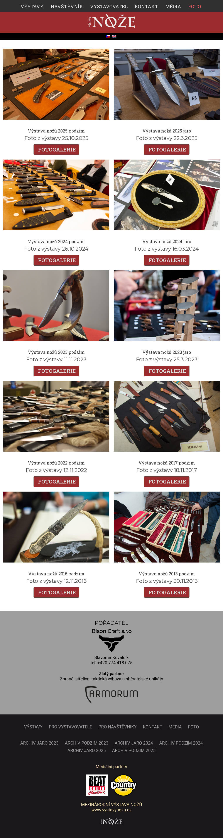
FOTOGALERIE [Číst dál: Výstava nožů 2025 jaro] (166, 149)
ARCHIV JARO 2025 (87, 750)
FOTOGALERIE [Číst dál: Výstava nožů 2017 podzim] (166, 481)
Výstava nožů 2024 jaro (166, 241)
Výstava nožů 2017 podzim (167, 463)
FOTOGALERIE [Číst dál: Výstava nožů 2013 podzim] (166, 592)
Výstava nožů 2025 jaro (166, 131)
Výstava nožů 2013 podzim (167, 573)
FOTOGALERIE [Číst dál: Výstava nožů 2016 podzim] (56, 592)
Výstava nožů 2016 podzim (56, 573)
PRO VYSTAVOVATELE (70, 726)
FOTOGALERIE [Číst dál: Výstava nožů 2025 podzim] (56, 149)
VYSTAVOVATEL (109, 6)
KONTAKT (146, 6)
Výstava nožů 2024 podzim (56, 241)
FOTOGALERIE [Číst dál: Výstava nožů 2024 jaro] (166, 260)
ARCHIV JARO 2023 (39, 742)
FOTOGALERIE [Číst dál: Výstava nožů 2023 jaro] (166, 370)
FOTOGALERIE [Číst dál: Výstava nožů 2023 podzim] (56, 370)
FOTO (194, 6)
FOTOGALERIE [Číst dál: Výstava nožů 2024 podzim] (56, 260)
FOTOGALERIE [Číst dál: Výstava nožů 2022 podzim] (56, 481)
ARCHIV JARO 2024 (134, 742)
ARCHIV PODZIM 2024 (181, 742)
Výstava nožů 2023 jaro (166, 352)
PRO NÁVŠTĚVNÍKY (117, 726)
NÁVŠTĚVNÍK (67, 6)
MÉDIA (173, 6)
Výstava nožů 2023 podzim (56, 352)
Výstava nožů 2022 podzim (56, 463)
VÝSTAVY (32, 6)
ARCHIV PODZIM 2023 (86, 742)
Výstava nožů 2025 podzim (56, 131)
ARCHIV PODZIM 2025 (133, 750)
